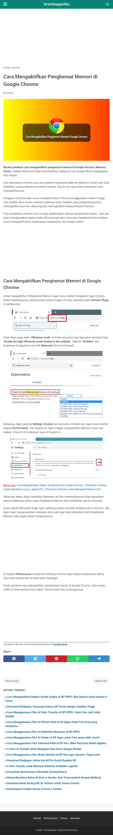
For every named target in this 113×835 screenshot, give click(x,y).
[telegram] (99, 658)
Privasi (63, 818)
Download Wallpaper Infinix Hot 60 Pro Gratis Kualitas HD (41, 760)
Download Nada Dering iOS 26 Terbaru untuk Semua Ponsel (43, 783)
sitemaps (75, 818)
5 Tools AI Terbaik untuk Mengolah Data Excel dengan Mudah (44, 749)
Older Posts (101, 681)
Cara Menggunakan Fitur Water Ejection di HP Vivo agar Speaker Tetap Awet (53, 754)
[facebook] (14, 658)
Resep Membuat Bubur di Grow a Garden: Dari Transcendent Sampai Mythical (54, 777)
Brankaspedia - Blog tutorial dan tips (60, 830)
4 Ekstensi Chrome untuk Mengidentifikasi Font (73, 489)
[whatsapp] (77, 658)
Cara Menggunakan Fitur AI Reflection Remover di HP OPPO (43, 731)
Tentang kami (51, 818)
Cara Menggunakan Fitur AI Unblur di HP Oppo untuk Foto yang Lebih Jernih (53, 737)
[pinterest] (56, 658)
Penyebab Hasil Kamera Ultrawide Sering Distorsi (37, 771)
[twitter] (35, 658)
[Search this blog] (108, 4)
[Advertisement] (56, 37)
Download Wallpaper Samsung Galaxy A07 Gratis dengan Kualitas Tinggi (51, 706)
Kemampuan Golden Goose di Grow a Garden (34, 789)
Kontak (37, 818)
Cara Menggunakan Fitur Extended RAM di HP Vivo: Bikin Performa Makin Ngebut (56, 743)
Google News (60, 644)
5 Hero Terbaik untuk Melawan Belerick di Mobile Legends (42, 766)
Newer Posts (12, 681)
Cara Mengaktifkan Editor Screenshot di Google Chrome (50, 485)
